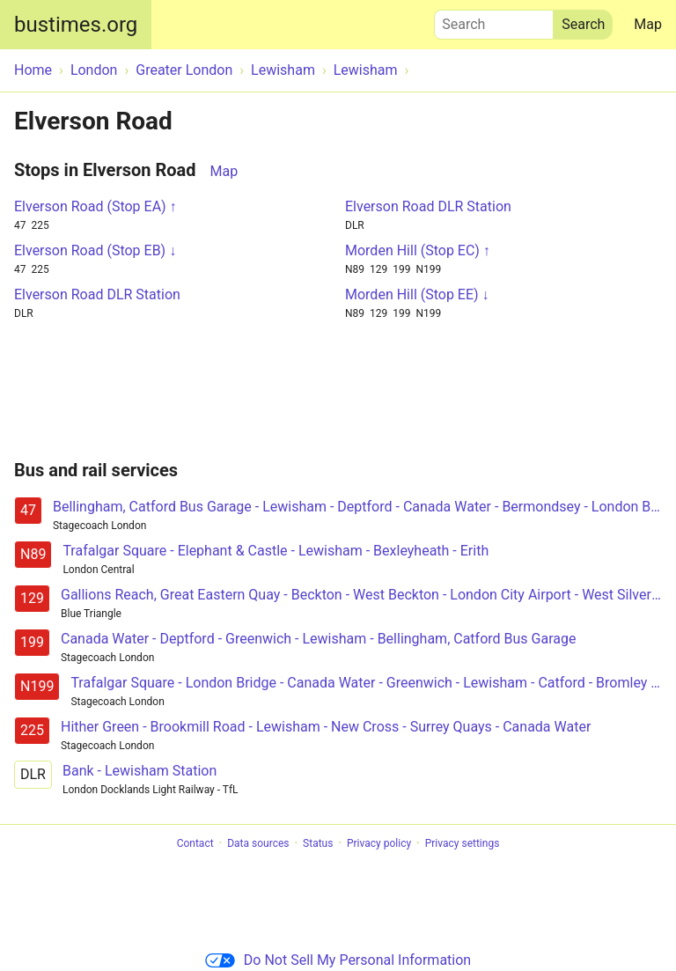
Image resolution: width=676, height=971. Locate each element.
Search (494, 20)
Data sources (258, 843)
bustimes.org (75, 24)
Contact (195, 843)
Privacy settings (462, 843)
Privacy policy (379, 843)
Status (318, 843)
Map (648, 24)
